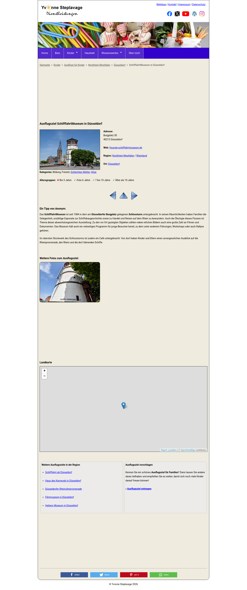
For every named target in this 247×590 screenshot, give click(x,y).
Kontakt (172, 4)
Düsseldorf (114, 164)
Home (44, 53)
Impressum (184, 4)
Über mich (133, 53)
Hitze (93, 172)
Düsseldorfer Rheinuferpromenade (63, 489)
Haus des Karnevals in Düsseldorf (63, 480)
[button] (74, 574)
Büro (57, 53)
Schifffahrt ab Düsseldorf (58, 472)
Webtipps (161, 4)
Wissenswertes (109, 53)
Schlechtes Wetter (80, 172)
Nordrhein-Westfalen (123, 155)
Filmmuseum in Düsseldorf (59, 497)
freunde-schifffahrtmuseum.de (125, 147)
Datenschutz (198, 4)
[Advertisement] (123, 94)
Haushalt (89, 53)
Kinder (70, 53)
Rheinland (141, 155)
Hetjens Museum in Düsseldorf (61, 505)
